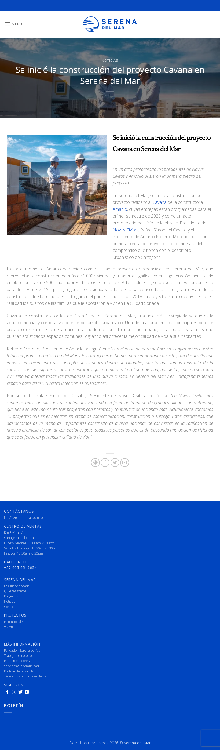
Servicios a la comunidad (21, 666)
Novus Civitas (125, 230)
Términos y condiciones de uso (25, 676)
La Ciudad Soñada (17, 586)
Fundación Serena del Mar (23, 650)
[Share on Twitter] (115, 462)
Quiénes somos (15, 591)
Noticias (110, 60)
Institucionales (14, 621)
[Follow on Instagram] (14, 692)
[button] (13, 24)
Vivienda (10, 627)
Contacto (10, 606)
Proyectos (11, 596)
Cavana (159, 202)
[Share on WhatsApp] (95, 462)
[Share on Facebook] (105, 462)
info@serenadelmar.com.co (23, 517)
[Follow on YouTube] (27, 692)
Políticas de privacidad (19, 671)
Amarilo (120, 209)
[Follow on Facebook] (7, 692)
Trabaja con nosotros (18, 655)
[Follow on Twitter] (20, 692)
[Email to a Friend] (124, 462)
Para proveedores (17, 660)
